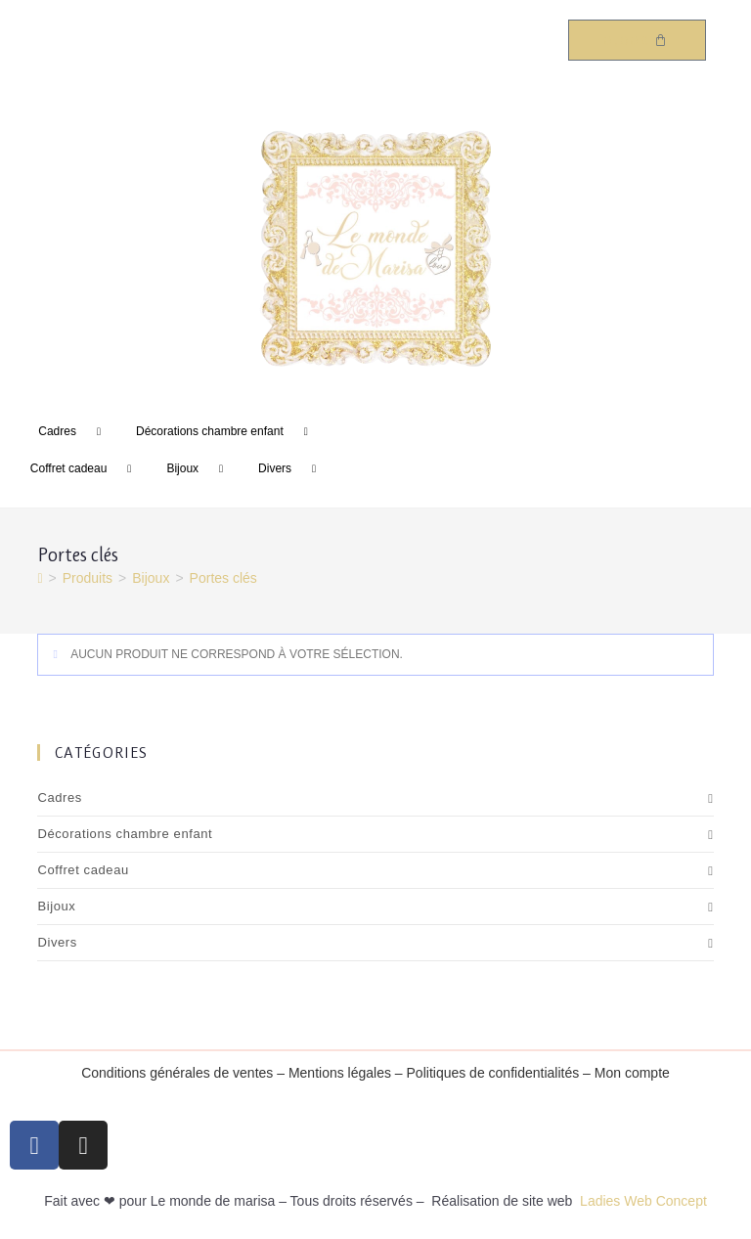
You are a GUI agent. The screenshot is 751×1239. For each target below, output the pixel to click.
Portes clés (223, 578)
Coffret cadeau (88, 469)
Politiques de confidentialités (493, 1073)
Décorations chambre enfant (229, 432)
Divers (294, 469)
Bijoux (202, 469)
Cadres (76, 432)
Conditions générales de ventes (177, 1073)
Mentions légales (339, 1073)
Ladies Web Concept (643, 1201)
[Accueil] (39, 578)
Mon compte (632, 1073)
